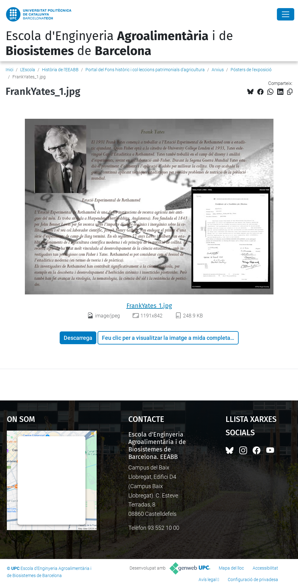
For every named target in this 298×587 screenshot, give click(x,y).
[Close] (285, 14)
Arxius (218, 69)
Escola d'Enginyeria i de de (119, 43)
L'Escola (27, 69)
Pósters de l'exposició (251, 69)
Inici (9, 69)
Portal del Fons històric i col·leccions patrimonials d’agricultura (145, 69)
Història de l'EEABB (60, 69)
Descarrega (78, 338)
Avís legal (208, 579)
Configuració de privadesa (253, 579)
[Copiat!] (289, 91)
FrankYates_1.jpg (149, 305)
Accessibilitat (265, 568)
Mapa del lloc (231, 568)
